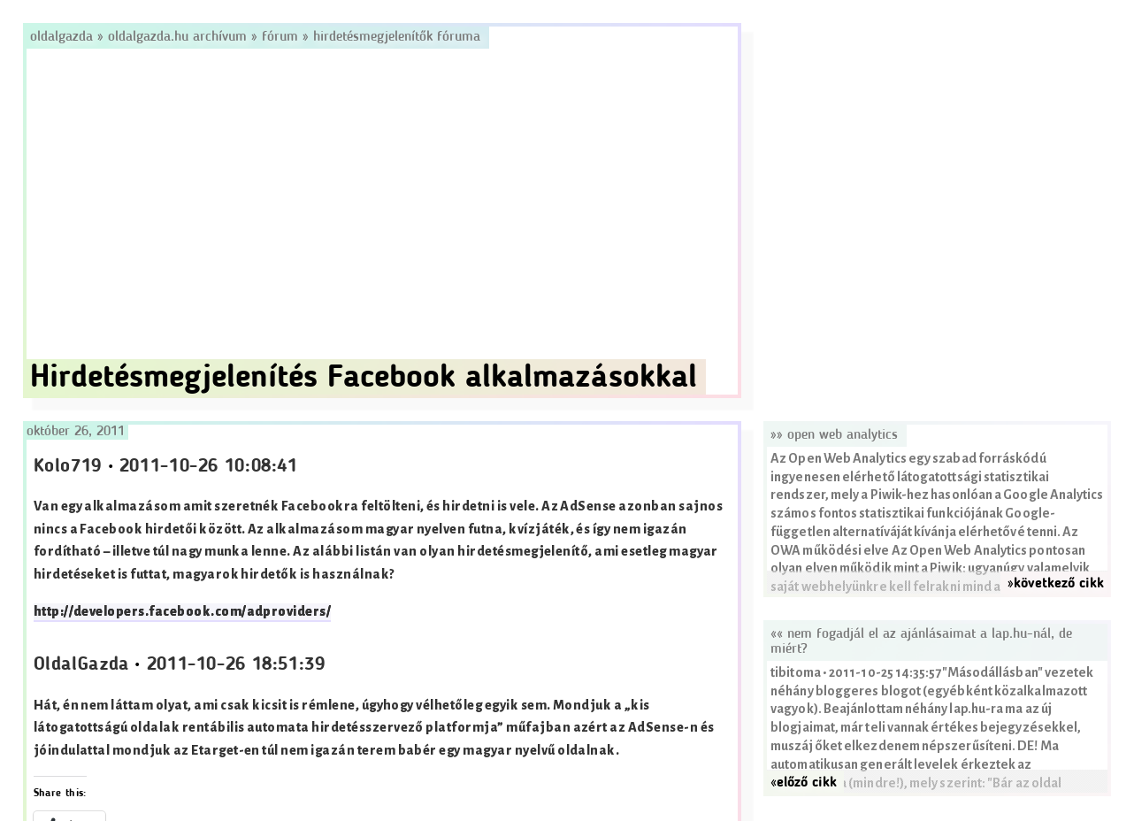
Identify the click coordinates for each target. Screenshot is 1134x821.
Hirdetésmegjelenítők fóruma (396, 37)
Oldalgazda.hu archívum (177, 37)
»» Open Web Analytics (834, 435)
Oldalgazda (63, 37)
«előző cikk (803, 783)
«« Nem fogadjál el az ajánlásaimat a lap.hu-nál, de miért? (921, 641)
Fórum (280, 37)
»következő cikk (1056, 584)
